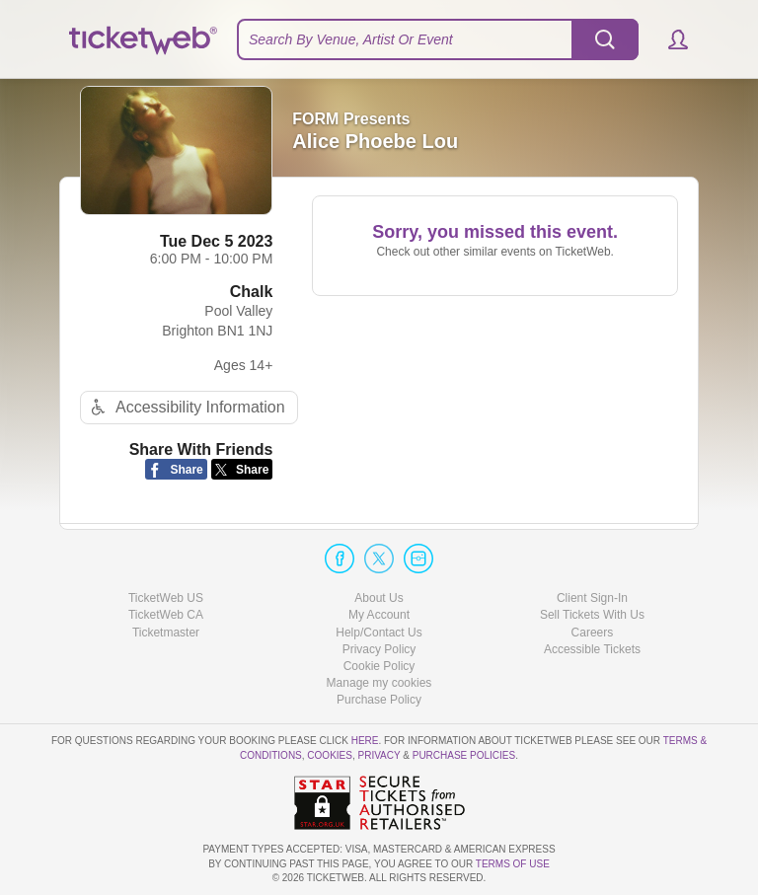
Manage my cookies (379, 683)
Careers (592, 632)
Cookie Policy (379, 666)
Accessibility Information (185, 407)
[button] (668, 39)
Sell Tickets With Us (592, 615)
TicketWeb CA (165, 615)
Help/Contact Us (378, 632)
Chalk (251, 291)
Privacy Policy (379, 649)
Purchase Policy (379, 700)
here (365, 740)
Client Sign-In (592, 598)
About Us (378, 598)
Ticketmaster (165, 632)
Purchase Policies (464, 755)
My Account (379, 615)
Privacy (379, 755)
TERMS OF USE (513, 863)
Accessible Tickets (592, 649)
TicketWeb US (165, 598)
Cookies (329, 755)
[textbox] (438, 39)
